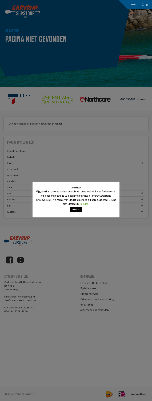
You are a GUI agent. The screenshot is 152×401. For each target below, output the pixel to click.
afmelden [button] (83, 203)
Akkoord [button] (76, 209)
